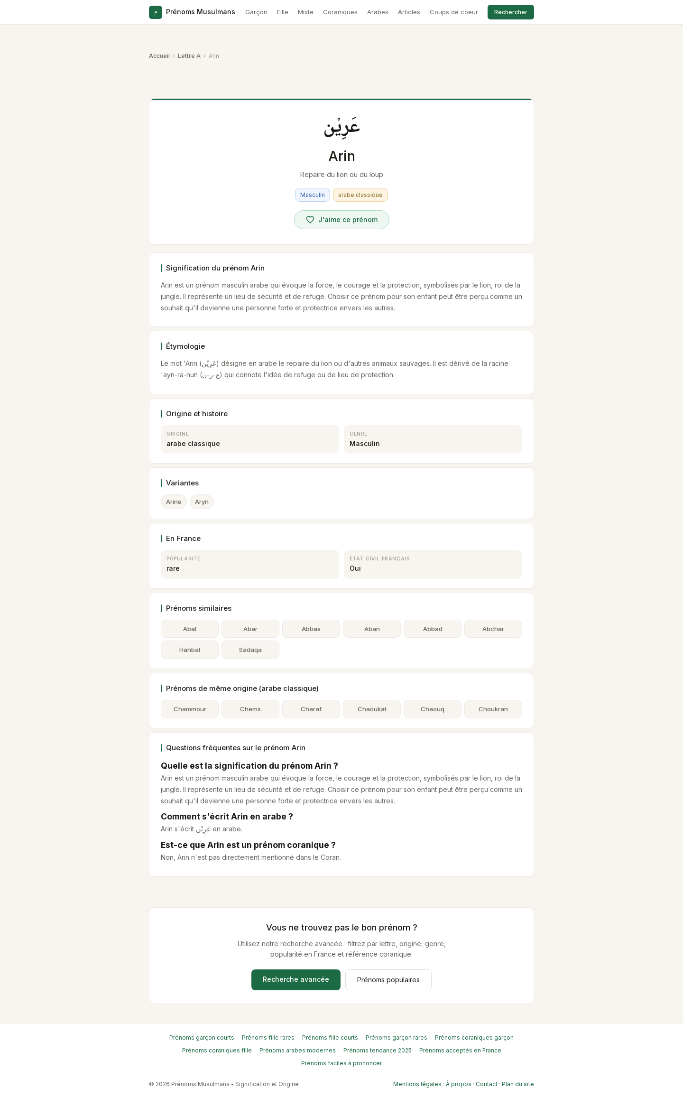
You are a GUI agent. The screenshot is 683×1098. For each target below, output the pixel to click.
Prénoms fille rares (268, 1037)
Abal (189, 629)
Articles (409, 12)
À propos (458, 1084)
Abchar (493, 629)
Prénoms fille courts (330, 1037)
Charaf (311, 709)
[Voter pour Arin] (341, 219)
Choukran (493, 709)
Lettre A (189, 55)
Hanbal (189, 649)
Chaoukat (372, 709)
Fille (282, 12)
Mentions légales (417, 1084)
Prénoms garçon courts (201, 1037)
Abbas (311, 629)
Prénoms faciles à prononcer (341, 1063)
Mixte (306, 12)
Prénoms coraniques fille (217, 1050)
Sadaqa (250, 649)
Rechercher (510, 12)
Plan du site (518, 1084)
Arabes (377, 12)
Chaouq (432, 709)
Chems (250, 709)
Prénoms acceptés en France (460, 1050)
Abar (250, 629)
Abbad (433, 629)
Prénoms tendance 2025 (377, 1050)
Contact (487, 1084)
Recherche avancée (296, 979)
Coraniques (340, 12)
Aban (372, 629)
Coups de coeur (454, 12)
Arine (174, 501)
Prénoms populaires (388, 980)
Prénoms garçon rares (396, 1037)
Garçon (256, 12)
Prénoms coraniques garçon (474, 1037)
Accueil (159, 55)
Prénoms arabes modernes (297, 1050)
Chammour (190, 709)
